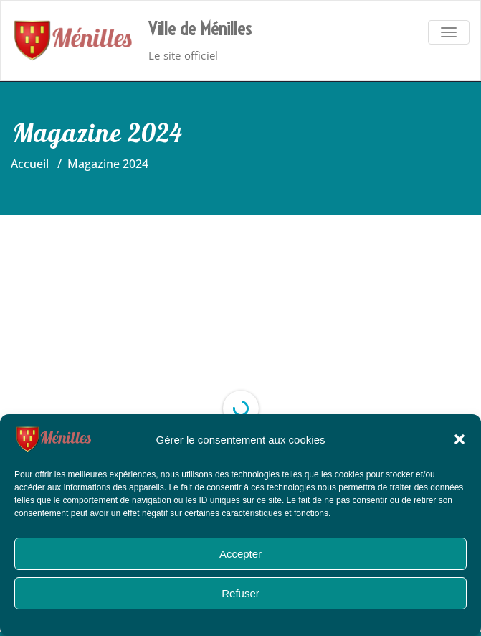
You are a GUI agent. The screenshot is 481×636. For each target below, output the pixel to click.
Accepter (240, 554)
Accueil (30, 164)
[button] (459, 439)
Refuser (240, 593)
